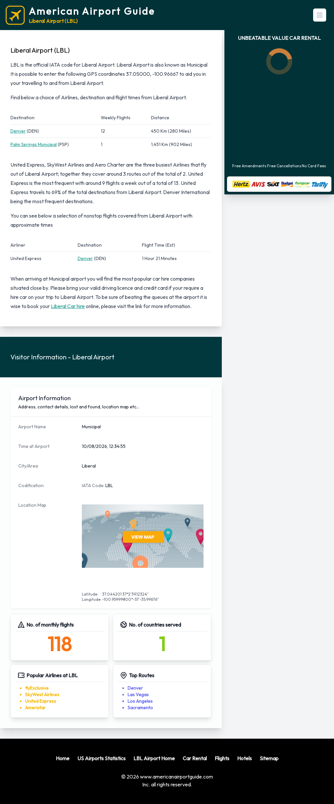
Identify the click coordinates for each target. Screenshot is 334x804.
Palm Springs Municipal (33, 144)
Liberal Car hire (68, 306)
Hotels (244, 758)
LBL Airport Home (154, 758)
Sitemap (269, 758)
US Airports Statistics (101, 758)
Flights (222, 758)
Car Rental (195, 758)
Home (62, 758)
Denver (18, 131)
